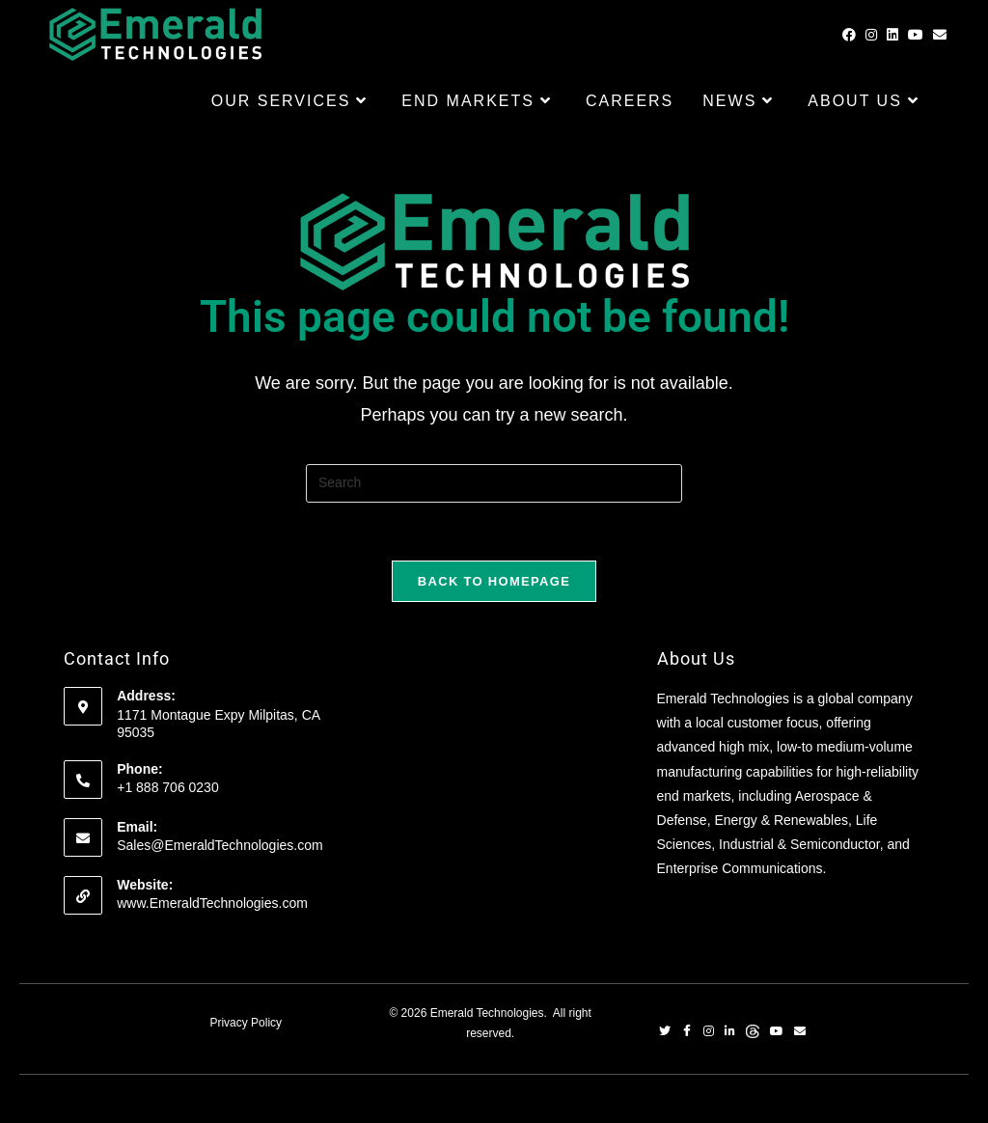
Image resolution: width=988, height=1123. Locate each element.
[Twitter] (665, 1033)
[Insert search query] (494, 483)
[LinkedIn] (730, 1033)
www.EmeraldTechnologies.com (212, 903)
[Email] (800, 1033)
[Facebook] (687, 1033)
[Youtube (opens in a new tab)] (915, 34)
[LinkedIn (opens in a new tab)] (892, 34)
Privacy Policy (245, 1022)
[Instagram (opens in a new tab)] (871, 34)
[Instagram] (708, 1033)
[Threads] (752, 1033)
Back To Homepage (494, 581)
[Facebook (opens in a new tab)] (849, 34)
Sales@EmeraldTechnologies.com (219, 845)
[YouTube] (776, 1033)
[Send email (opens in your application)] (940, 34)
